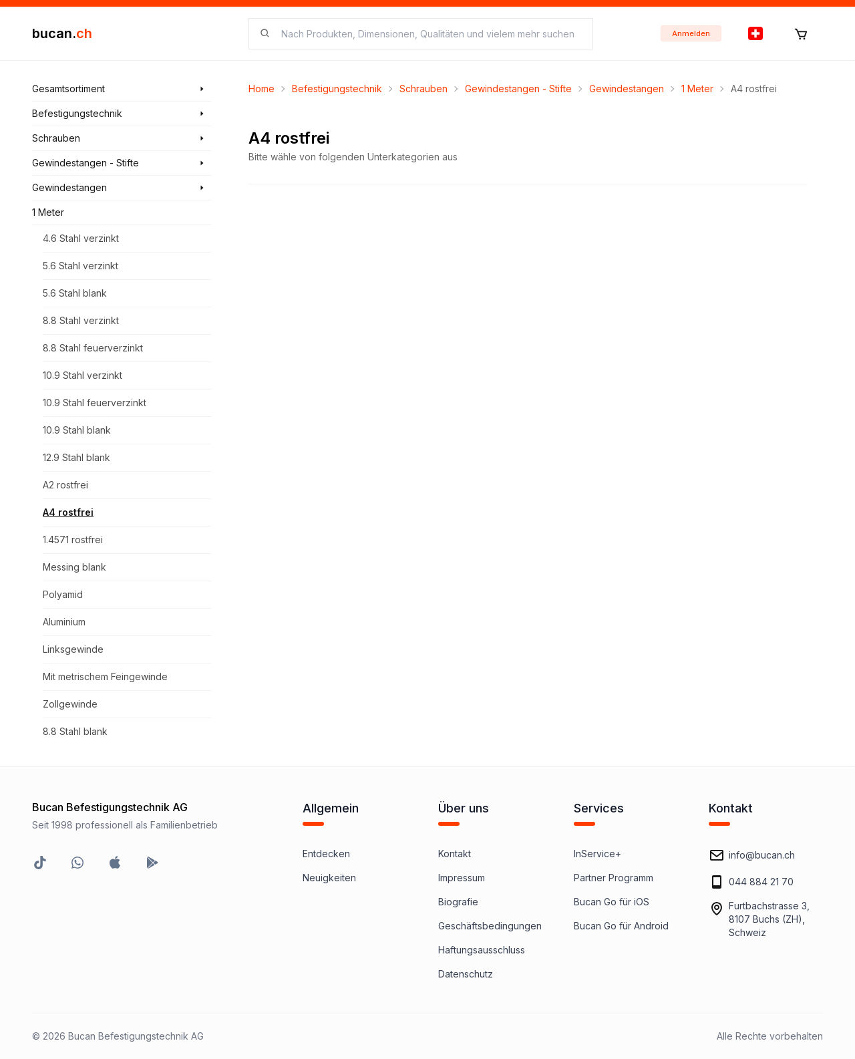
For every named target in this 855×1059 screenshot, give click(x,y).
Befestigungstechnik (337, 88)
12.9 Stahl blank (76, 457)
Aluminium (64, 621)
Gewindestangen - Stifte (518, 88)
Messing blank (74, 567)
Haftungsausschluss (481, 949)
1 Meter (697, 88)
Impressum (461, 877)
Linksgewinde (73, 649)
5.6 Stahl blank (75, 293)
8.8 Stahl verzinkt (81, 320)
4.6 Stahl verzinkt (81, 238)
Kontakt (454, 853)
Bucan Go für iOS (611, 901)
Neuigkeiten (329, 877)
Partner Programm (613, 877)
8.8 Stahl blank (75, 731)
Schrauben (423, 88)
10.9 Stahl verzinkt (82, 375)
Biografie (458, 901)
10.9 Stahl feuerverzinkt (94, 402)
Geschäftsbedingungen (490, 925)
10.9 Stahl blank (77, 430)
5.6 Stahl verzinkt (80, 265)
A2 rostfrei (65, 484)
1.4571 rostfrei (73, 539)
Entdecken (326, 853)
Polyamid (63, 594)
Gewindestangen (626, 88)
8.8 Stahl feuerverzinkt (93, 347)
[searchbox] (429, 34)
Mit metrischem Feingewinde (105, 676)
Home (261, 88)
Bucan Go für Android (621, 925)
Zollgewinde (70, 704)
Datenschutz (465, 973)
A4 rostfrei (68, 512)
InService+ (597, 853)
